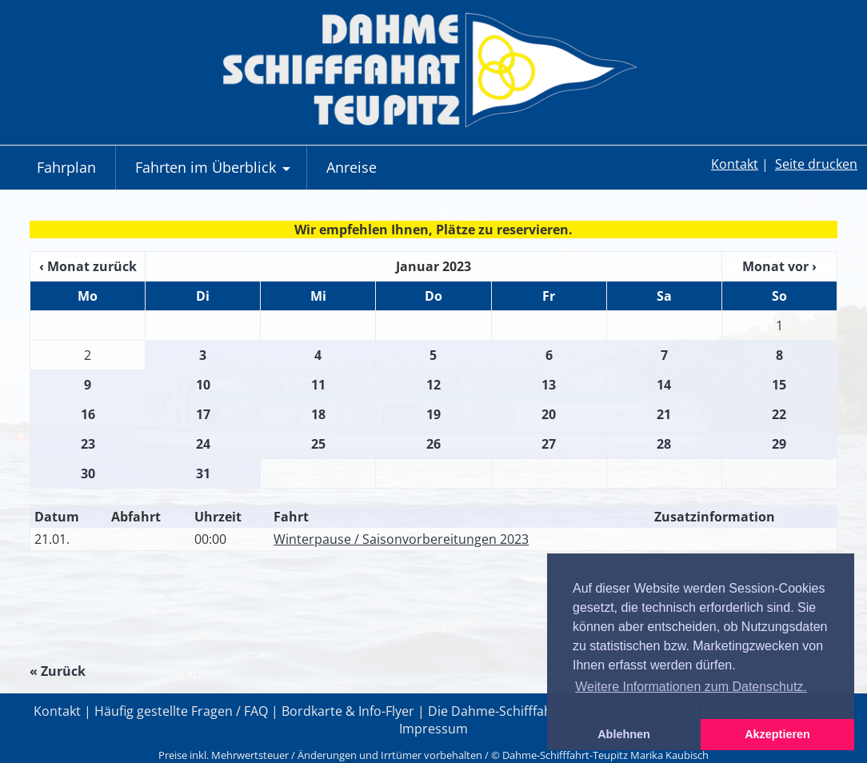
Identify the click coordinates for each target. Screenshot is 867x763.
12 (433, 385)
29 (779, 444)
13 (548, 385)
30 (88, 473)
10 (203, 385)
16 (88, 414)
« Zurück (58, 671)
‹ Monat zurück (88, 266)
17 (203, 414)
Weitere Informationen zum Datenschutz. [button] (691, 686)
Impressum (433, 728)
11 (318, 385)
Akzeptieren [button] (777, 734)
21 (664, 414)
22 (779, 414)
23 (88, 444)
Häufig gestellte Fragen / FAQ (181, 711)
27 (548, 444)
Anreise (351, 167)
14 (664, 385)
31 (203, 473)
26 (433, 444)
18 (318, 414)
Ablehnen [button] (623, 734)
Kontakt (734, 164)
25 (318, 444)
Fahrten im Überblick (214, 174)
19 (433, 414)
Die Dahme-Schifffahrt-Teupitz (519, 711)
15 (779, 385)
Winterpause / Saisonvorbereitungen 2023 (401, 539)
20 (548, 414)
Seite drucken (816, 164)
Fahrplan (66, 167)
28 (664, 444)
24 (203, 444)
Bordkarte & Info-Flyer (348, 711)
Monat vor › (779, 266)
